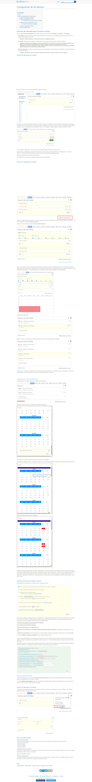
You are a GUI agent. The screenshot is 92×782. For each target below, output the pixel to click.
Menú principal (41, 780)
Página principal (20, 765)
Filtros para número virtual (22, 755)
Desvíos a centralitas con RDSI (23, 753)
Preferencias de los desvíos (22, 739)
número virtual (39, 33)
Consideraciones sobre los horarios (24, 748)
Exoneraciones (55, 776)
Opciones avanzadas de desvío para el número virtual (28, 155)
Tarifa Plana (47, 157)
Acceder (61, 776)
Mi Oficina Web (41, 778)
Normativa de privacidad (34, 776)
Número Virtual (36, 765)
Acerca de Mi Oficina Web (45, 776)
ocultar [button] (19, 14)
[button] (58, 2)
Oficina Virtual (28, 765)
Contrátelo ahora (51, 780)
